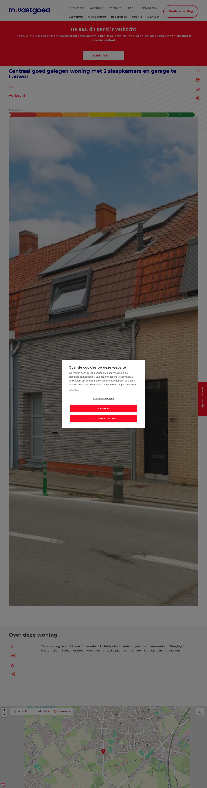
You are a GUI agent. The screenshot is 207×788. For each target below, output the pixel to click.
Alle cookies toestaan (103, 414)
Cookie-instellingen (85, 403)
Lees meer (74, 394)
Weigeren (122, 403)
